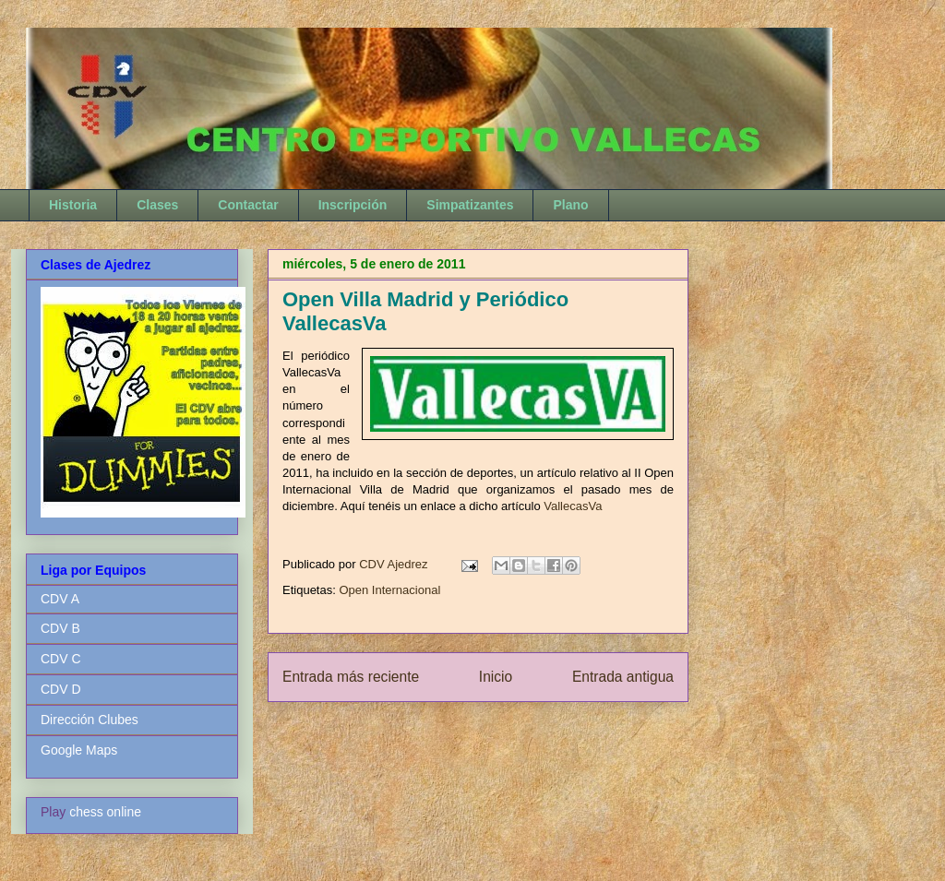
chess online (105, 811)
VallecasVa (573, 506)
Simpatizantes (469, 204)
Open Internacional (389, 590)
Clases (157, 204)
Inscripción (353, 204)
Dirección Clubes (89, 719)
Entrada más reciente (350, 677)
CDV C (61, 658)
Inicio (495, 677)
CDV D (61, 689)
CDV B (60, 628)
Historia (73, 204)
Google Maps (79, 750)
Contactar (248, 204)
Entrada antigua (623, 677)
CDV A (60, 598)
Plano (570, 204)
